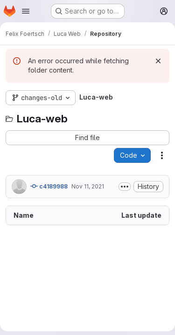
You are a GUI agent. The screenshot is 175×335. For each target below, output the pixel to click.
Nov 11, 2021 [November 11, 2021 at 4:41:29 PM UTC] (87, 186)
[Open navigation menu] (25, 11)
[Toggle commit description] (125, 186)
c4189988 (49, 186)
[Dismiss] (158, 61)
